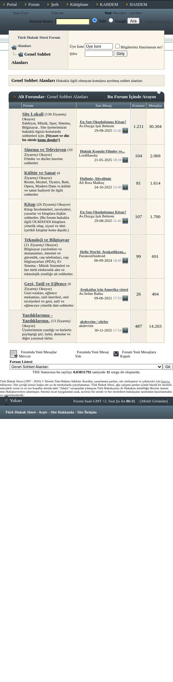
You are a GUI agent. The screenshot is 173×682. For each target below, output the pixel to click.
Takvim (57, 13)
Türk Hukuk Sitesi (20, 412)
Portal (12, 4)
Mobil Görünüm (154, 401)
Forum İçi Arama (158, 21)
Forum (33, 4)
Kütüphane (79, 4)
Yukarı (13, 400)
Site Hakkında (62, 412)
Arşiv (43, 412)
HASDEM (138, 4)
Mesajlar (119, 13)
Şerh (54, 4)
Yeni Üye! (21, 13)
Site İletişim (87, 412)
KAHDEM (109, 4)
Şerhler (136, 13)
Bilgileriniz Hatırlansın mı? (139, 47)
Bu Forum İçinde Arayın (134, 95)
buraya (165, 381)
